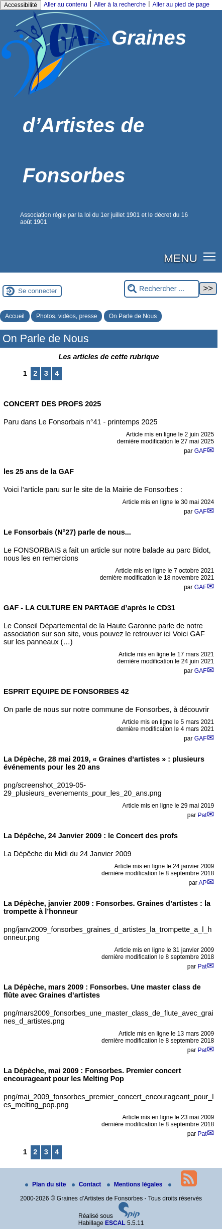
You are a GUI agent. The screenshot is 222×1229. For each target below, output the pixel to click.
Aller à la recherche (120, 4)
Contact (87, 1184)
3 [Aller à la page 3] (46, 373)
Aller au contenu (65, 4)
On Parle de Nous (133, 316)
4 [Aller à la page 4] (57, 373)
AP (202, 882)
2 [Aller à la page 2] (35, 373)
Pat (201, 815)
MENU (180, 258)
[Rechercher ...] (161, 289)
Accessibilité (20, 5)
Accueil (15, 316)
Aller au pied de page (180, 4)
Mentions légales (135, 1184)
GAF (200, 450)
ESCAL (115, 1222)
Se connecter (37, 291)
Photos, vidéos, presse (66, 316)
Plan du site (46, 1184)
